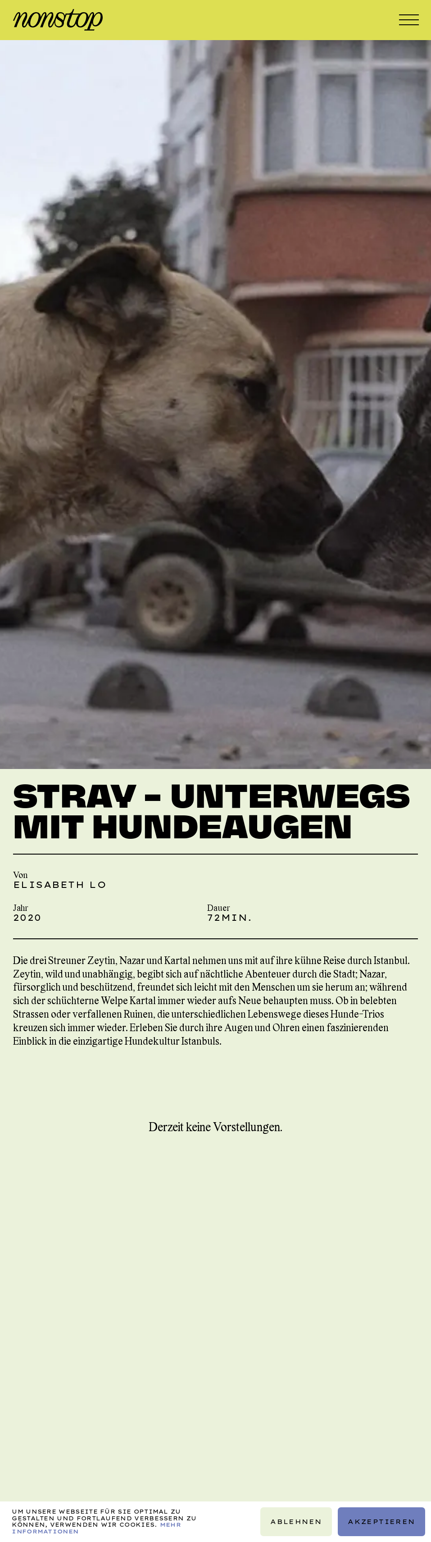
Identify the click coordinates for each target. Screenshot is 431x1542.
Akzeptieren (381, 1521)
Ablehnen (296, 1521)
